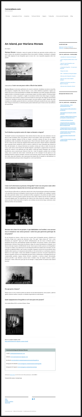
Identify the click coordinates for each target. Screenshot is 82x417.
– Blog (71, 16)
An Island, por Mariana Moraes (67, 120)
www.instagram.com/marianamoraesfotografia (29, 363)
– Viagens (44, 16)
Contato (6, 400)
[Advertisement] (41, 33)
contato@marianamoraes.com (17, 353)
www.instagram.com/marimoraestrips (27, 367)
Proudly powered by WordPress (29, 411)
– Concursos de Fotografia (62, 16)
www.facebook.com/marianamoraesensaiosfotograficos (25, 360)
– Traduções (51, 16)
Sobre (6, 398)
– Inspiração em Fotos (16, 16)
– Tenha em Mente (35, 16)
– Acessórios (26, 16)
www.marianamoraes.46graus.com (19, 356)
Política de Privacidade (17, 411)
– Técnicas (7, 16)
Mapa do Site (7, 402)
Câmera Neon (12, 374)
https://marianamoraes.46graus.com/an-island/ (16, 341)
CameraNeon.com (13, 9)
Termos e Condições (9, 401)
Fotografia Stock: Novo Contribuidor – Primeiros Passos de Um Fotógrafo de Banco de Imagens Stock (67, 124)
